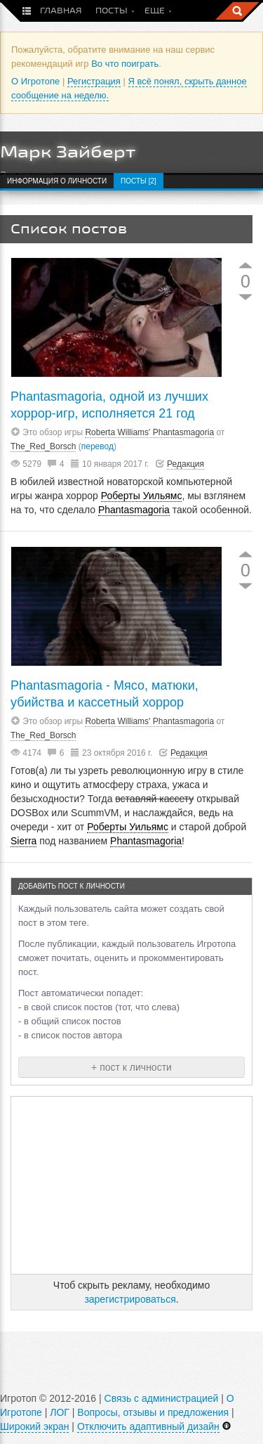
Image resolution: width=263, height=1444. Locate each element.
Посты (111, 10)
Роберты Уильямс (141, 495)
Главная (60, 10)
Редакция (185, 464)
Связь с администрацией (161, 1398)
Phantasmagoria (134, 509)
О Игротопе (35, 81)
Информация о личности (57, 181)
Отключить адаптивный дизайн (148, 1426)
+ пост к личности (131, 1067)
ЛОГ (59, 1412)
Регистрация (94, 81)
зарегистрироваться (129, 1299)
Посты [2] (138, 181)
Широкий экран (34, 1426)
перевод (97, 446)
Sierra (23, 840)
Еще (154, 10)
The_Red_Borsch (43, 446)
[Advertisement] (132, 1185)
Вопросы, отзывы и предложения (153, 1412)
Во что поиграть (125, 63)
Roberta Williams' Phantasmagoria (149, 432)
